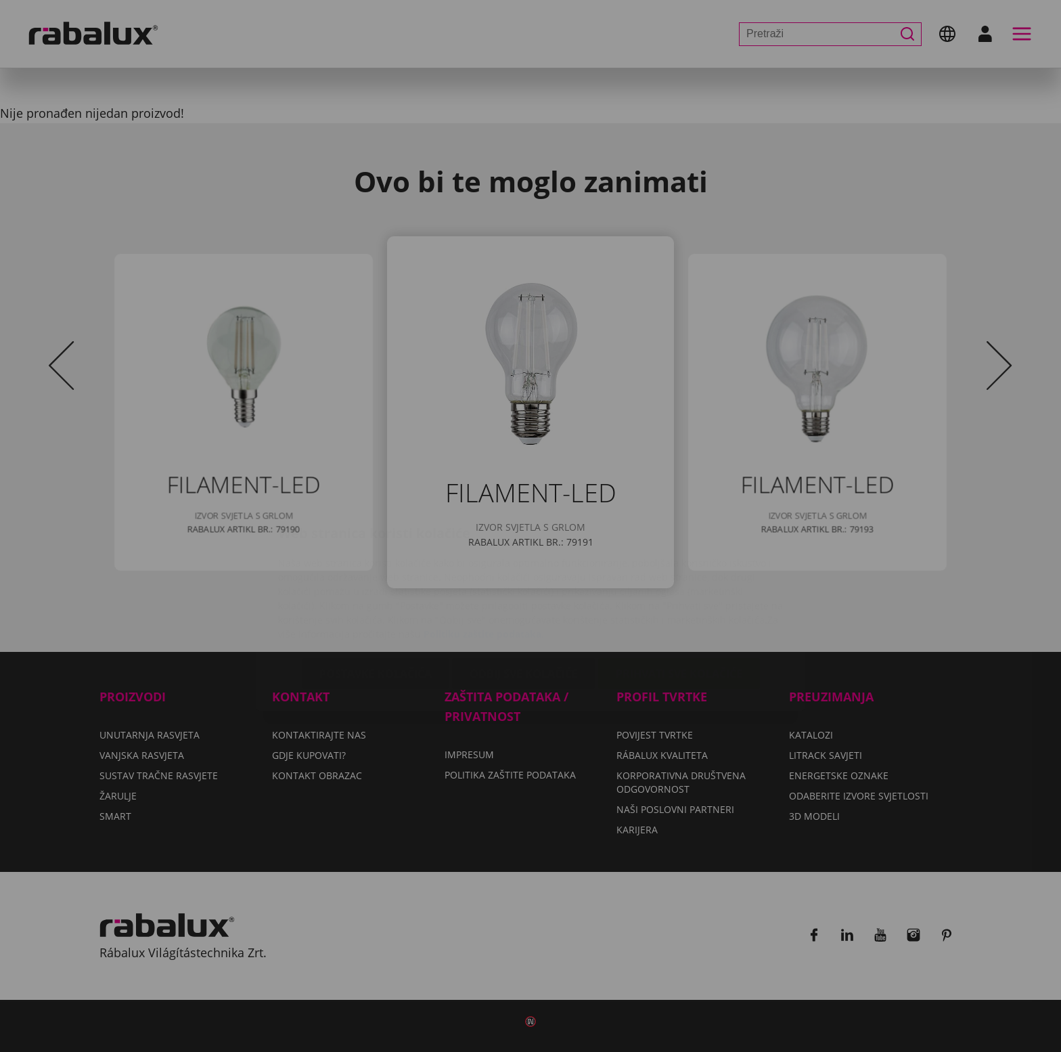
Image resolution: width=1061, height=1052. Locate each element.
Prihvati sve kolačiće (679, 593)
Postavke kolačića (375, 593)
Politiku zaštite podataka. (484, 553)
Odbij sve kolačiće (524, 593)
